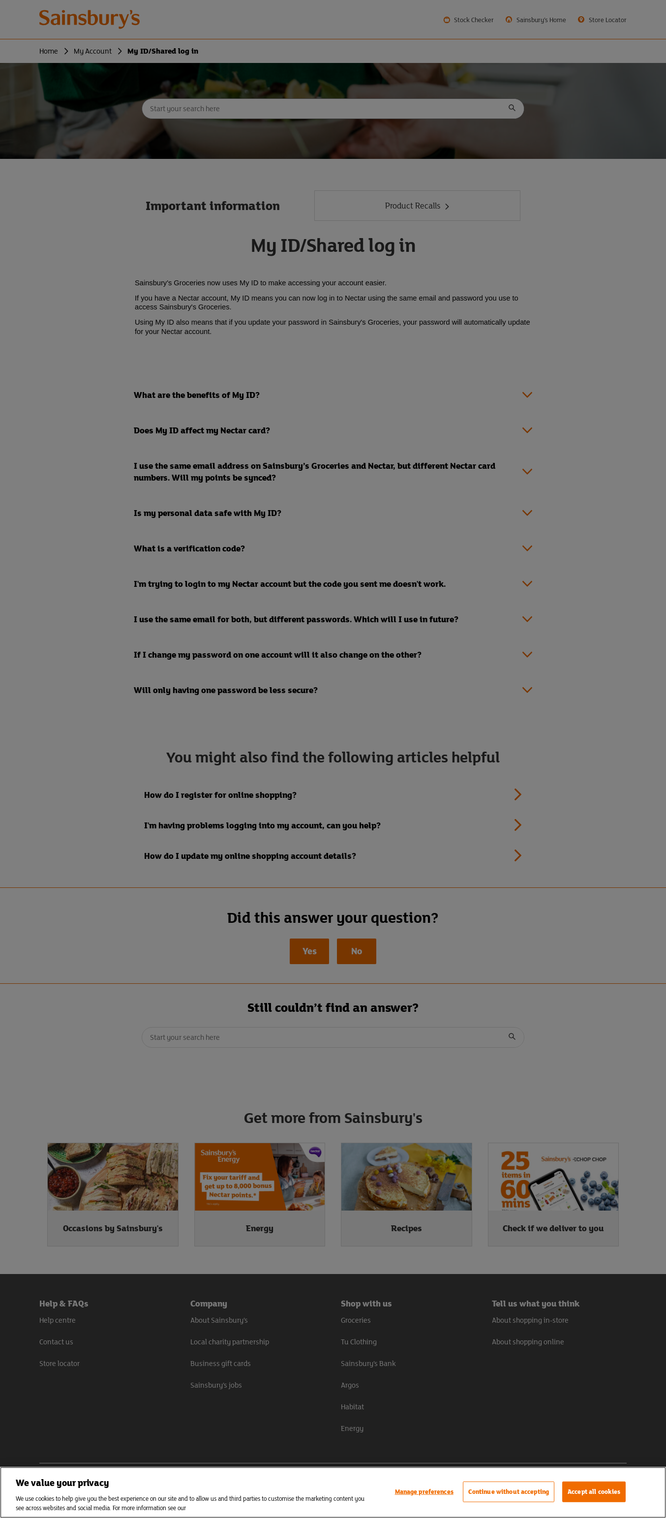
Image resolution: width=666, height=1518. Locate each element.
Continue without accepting (508, 1492)
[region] (333, 1492)
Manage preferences (424, 1492)
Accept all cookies (594, 1492)
